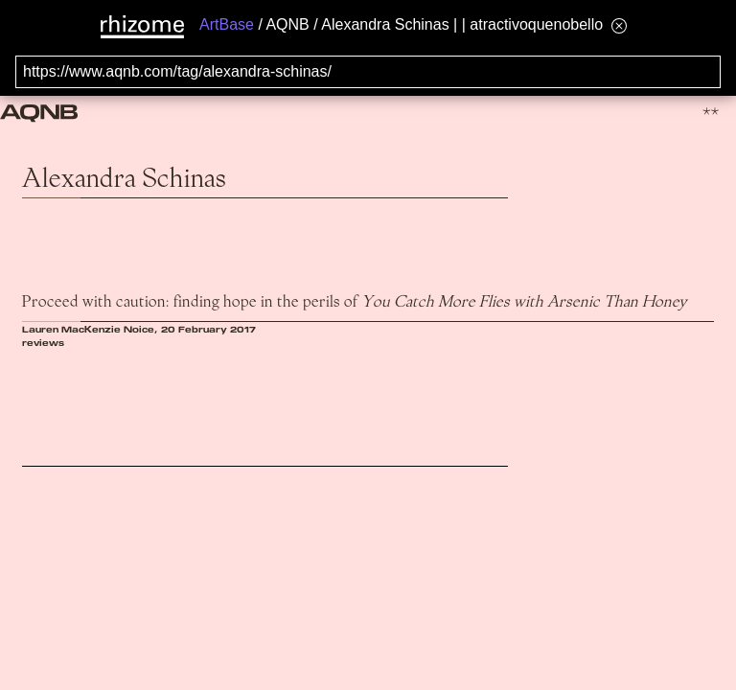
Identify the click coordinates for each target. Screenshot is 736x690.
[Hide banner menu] (619, 25)
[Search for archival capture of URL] (368, 72)
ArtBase (226, 24)
